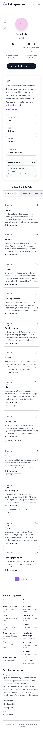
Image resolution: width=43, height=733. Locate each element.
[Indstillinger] (34, 4)
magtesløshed (11, 509)
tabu (8, 512)
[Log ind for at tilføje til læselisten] (5, 28)
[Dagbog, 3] (26, 193)
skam (28, 406)
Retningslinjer (8, 700)
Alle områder (8, 714)
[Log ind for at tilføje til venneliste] (5, 22)
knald (9, 440)
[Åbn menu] (39, 4)
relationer (19, 440)
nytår (17, 475)
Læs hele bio (11, 109)
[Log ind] (29, 4)
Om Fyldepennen (13, 670)
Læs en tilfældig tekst (21, 66)
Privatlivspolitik (9, 704)
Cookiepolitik (8, 707)
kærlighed (18, 406)
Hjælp (5, 711)
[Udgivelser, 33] (11, 193)
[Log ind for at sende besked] (5, 17)
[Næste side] (31, 579)
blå (8, 406)
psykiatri (24, 509)
